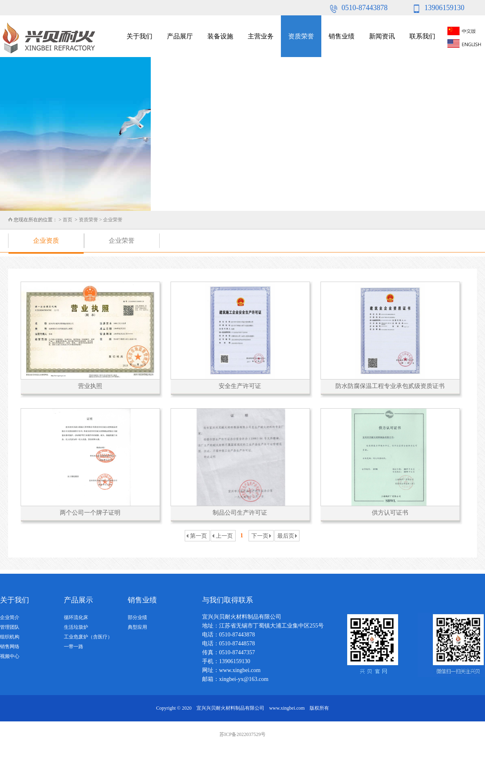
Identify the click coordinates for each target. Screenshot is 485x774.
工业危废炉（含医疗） (88, 637)
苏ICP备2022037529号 (242, 734)
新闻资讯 (382, 36)
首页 (67, 220)
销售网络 (9, 646)
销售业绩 (341, 36)
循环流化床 (76, 617)
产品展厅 (180, 36)
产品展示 (78, 600)
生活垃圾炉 (76, 627)
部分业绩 (137, 617)
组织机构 (9, 637)
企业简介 (9, 617)
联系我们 (422, 36)
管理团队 (9, 627)
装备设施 (220, 36)
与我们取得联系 (227, 600)
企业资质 (46, 240)
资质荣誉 (301, 36)
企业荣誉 (122, 240)
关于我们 (139, 36)
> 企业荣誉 (111, 220)
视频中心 (9, 656)
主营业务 (261, 36)
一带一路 (73, 646)
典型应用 (137, 627)
